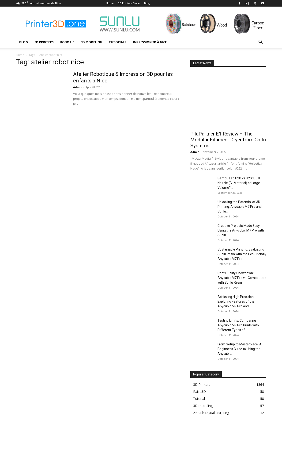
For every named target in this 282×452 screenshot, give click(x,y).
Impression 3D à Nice (150, 42)
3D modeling (91, 42)
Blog (147, 3)
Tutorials (117, 42)
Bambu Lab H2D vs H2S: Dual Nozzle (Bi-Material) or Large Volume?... (239, 182)
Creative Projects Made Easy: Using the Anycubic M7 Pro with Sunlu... (241, 230)
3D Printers (44, 42)
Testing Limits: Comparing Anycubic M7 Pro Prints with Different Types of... (238, 325)
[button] (260, 42)
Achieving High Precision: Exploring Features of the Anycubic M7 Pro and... (236, 301)
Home (110, 3)
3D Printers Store (129, 3)
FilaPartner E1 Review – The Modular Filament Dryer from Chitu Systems (228, 139)
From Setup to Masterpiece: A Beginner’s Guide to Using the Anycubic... (240, 348)
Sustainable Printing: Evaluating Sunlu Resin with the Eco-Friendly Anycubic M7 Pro (242, 254)
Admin (77, 87)
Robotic (67, 42)
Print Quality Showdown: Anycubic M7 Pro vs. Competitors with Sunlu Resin (242, 277)
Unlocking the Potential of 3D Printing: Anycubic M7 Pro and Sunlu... (240, 206)
